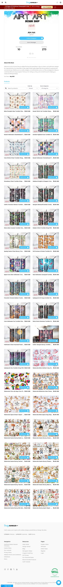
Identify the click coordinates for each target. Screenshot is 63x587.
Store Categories (44, 86)
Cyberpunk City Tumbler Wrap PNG (14, 368)
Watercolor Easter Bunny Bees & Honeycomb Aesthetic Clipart (42, 484)
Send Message (31, 42)
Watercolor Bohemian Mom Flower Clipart (42, 391)
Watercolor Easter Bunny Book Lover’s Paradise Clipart (14, 438)
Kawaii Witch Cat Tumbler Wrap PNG (42, 111)
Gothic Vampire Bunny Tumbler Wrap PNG (42, 344)
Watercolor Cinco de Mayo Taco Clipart (14, 391)
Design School (26, 546)
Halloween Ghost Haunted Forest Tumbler (14, 344)
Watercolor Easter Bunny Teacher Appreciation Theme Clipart (14, 484)
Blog (23, 548)
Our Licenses (7, 550)
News (5, 559)
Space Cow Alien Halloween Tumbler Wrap (14, 274)
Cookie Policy (7, 548)
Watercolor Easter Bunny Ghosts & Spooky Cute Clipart (42, 438)
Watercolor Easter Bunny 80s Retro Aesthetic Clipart (14, 508)
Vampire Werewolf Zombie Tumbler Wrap (42, 204)
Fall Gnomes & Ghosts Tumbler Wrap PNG (42, 251)
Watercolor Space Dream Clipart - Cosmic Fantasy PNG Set (14, 414)
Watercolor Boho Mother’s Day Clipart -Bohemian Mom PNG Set (42, 368)
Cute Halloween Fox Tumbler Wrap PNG (14, 321)
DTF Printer (25, 555)
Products (7, 81)
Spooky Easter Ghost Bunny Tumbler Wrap (14, 251)
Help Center (25, 544)
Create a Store (44, 544)
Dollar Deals (44, 548)
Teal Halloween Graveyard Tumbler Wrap (42, 274)
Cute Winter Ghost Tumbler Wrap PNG (14, 158)
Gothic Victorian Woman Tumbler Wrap (14, 204)
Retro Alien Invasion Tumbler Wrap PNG (14, 228)
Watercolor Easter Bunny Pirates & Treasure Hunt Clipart (42, 461)
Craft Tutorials (26, 561)
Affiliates (43, 546)
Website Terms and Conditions (12, 554)
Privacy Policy (7, 552)
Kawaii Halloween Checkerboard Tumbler (14, 134)
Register (43, 551)
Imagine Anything (27, 553)
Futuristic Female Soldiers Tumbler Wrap (14, 298)
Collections (7, 556)
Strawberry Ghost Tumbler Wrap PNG (14, 181)
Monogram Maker (27, 551)
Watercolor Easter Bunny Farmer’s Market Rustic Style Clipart (14, 461)
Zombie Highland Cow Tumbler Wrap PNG (42, 134)
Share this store (31, 57)
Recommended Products (29, 559)
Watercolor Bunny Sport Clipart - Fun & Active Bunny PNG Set (42, 508)
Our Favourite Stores (28, 557)
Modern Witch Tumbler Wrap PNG (42, 228)
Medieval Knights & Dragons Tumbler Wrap (42, 181)
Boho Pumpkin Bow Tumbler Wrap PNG (14, 111)
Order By (30, 86)
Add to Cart (23, 107)
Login (42, 553)
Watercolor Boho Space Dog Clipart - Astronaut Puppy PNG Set (42, 414)
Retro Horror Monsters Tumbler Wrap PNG (42, 321)
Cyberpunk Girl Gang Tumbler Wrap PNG (42, 298)
